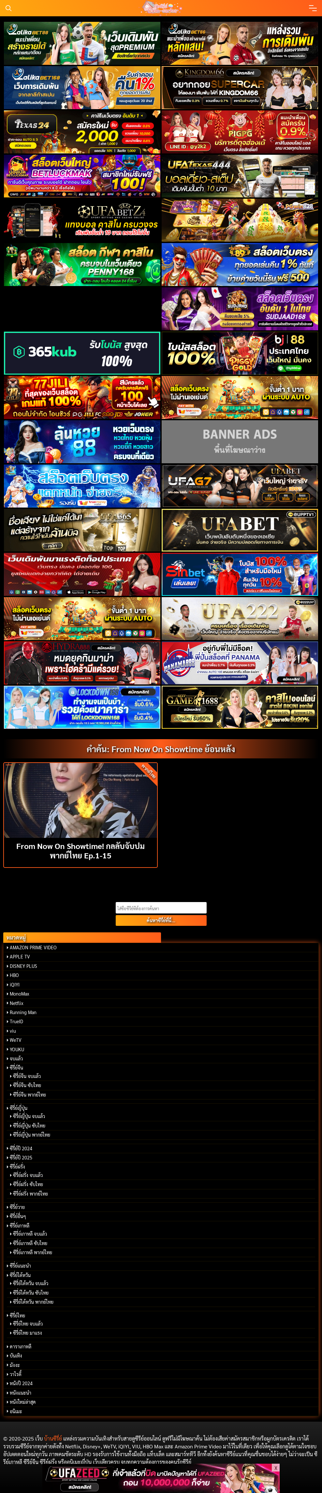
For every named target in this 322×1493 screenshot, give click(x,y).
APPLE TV (20, 956)
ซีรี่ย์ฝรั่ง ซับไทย (28, 1184)
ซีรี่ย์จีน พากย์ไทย (29, 1095)
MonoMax (19, 994)
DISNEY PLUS (23, 966)
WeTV (16, 1040)
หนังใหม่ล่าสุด (23, 1402)
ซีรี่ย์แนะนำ (20, 1266)
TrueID (16, 1021)
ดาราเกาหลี (20, 1346)
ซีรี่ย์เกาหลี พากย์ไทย (32, 1252)
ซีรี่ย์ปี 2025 (21, 1157)
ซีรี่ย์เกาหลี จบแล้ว (30, 1234)
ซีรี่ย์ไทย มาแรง (27, 1333)
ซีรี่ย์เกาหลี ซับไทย (30, 1243)
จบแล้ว (16, 1058)
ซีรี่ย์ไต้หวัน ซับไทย (31, 1293)
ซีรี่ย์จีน (16, 1067)
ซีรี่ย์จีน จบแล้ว (27, 1076)
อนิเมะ (16, 1411)
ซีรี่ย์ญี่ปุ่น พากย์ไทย (31, 1135)
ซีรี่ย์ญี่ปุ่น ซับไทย (29, 1125)
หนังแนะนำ (20, 1393)
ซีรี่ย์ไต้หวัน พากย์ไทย (33, 1302)
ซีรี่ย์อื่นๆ (18, 1216)
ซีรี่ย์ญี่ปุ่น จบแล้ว (29, 1116)
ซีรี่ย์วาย (17, 1207)
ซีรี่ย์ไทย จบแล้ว (28, 1324)
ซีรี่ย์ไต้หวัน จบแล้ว (30, 1283)
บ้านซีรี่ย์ (53, 1438)
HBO (14, 975)
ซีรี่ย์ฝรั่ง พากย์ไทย (30, 1194)
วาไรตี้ (16, 1374)
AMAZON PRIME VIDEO (33, 947)
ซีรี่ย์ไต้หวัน (20, 1275)
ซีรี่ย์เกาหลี (19, 1225)
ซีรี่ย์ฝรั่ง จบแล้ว (28, 1175)
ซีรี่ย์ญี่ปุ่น (18, 1108)
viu (13, 1031)
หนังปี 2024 (21, 1383)
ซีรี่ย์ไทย (17, 1315)
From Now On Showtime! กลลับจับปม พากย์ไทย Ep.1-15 (80, 850)
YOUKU (17, 1049)
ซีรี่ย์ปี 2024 (21, 1148)
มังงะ (15, 1365)
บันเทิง (16, 1355)
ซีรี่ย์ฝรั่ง (17, 1167)
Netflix (16, 1003)
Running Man (23, 1012)
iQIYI (15, 984)
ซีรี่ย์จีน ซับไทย (27, 1085)
